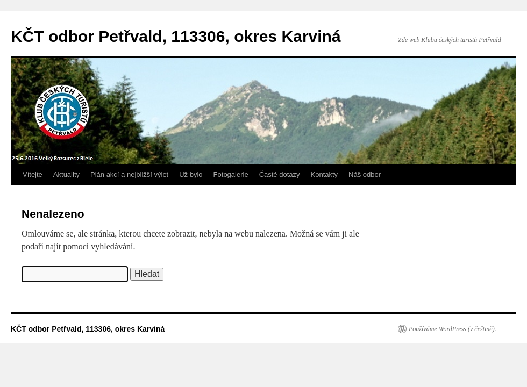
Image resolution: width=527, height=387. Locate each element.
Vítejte (32, 174)
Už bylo (190, 174)
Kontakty (324, 174)
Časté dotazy (279, 174)
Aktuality (66, 174)
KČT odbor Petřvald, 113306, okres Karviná (176, 36)
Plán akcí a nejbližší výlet (129, 174)
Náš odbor (364, 174)
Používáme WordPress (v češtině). (452, 329)
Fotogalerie (230, 174)
